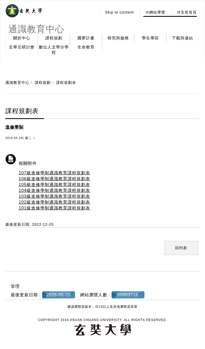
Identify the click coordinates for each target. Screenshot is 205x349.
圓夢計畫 (85, 38)
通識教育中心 (17, 82)
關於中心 (21, 38)
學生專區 (150, 38)
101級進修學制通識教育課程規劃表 (54, 208)
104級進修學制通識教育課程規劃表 (54, 190)
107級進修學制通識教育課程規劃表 (54, 173)
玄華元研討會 (21, 47)
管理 (15, 286)
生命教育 (85, 47)
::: (91, 12)
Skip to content (119, 12)
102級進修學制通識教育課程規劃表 (54, 202)
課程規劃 (53, 38)
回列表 (181, 248)
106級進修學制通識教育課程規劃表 (54, 178)
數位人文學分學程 (54, 50)
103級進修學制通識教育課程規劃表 (54, 196)
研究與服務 (118, 38)
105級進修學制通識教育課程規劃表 (54, 184)
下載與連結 (182, 38)
